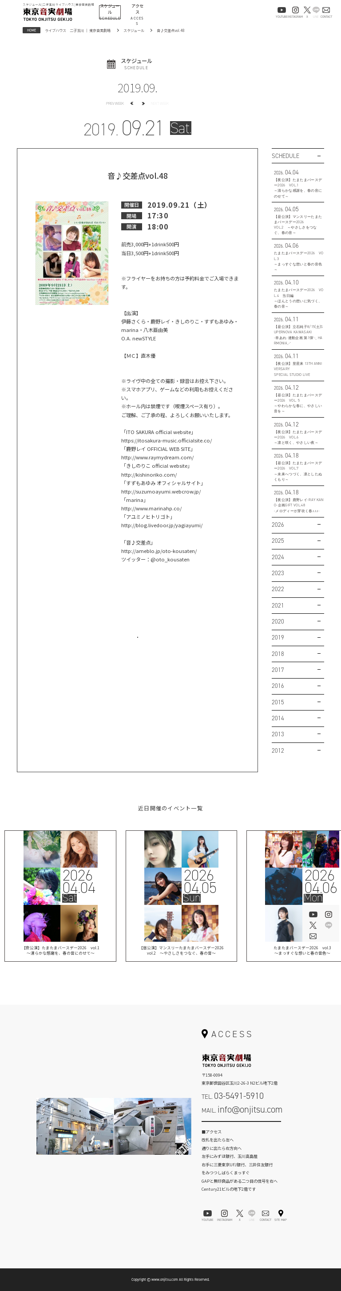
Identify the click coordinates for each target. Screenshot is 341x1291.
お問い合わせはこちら (138, 644)
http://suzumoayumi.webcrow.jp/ (161, 491)
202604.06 (320, 882)
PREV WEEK (115, 103)
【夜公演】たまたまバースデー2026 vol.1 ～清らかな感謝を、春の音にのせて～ (60, 951)
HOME (31, 30)
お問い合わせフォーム (242, 1128)
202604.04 (79, 882)
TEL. (233, 1095)
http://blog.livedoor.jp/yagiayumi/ (161, 525)
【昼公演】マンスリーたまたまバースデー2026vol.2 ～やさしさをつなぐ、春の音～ (181, 951)
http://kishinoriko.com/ (149, 474)
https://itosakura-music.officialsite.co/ (166, 440)
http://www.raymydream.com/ (157, 457)
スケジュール (133, 30)
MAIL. (242, 1109)
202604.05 (200, 882)
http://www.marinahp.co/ (151, 508)
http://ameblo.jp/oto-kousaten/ (159, 550)
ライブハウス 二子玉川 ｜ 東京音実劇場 (78, 30)
